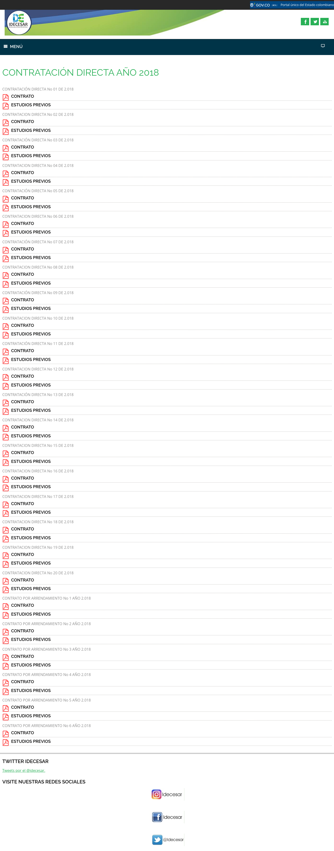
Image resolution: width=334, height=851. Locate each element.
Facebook (305, 21)
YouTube (324, 21)
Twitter (315, 21)
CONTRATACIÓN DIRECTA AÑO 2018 (80, 72)
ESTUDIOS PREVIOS (31, 104)
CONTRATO (22, 96)
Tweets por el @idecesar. (23, 770)
